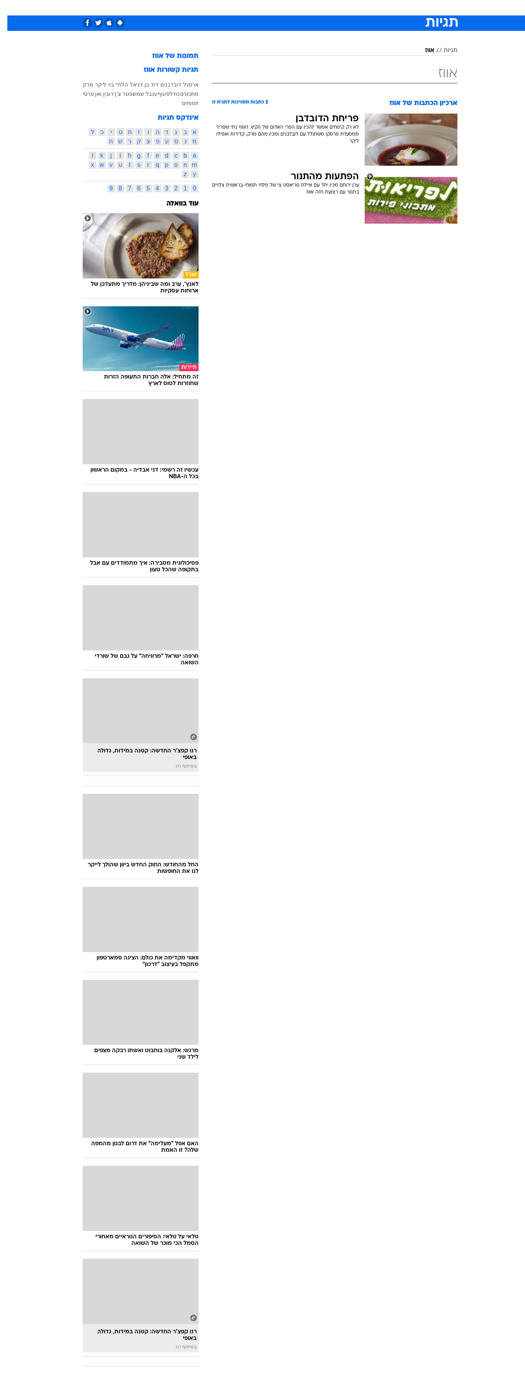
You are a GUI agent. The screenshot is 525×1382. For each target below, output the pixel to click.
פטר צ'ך (115, 94)
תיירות (232, 7)
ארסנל (183, 84)
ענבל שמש (137, 94)
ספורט (373, 7)
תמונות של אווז (168, 56)
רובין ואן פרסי (91, 94)
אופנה (174, 7)
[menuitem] (394, 7)
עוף (154, 94)
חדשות (399, 7)
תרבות (348, 7)
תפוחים (183, 103)
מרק (80, 84)
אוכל (282, 7)
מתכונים (182, 94)
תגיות (443, 51)
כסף (302, 7)
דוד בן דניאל (136, 84)
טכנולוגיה (202, 7)
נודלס (165, 94)
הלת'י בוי (111, 84)
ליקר (93, 84)
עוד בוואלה (175, 203)
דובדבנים (163, 84)
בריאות (258, 7)
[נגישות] (10, 8)
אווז (422, 51)
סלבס (324, 7)
